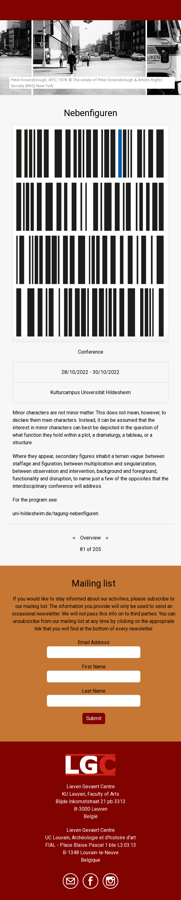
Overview (90, 538)
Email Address (94, 642)
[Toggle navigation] (169, 10)
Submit (93, 718)
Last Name (93, 691)
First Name (94, 667)
